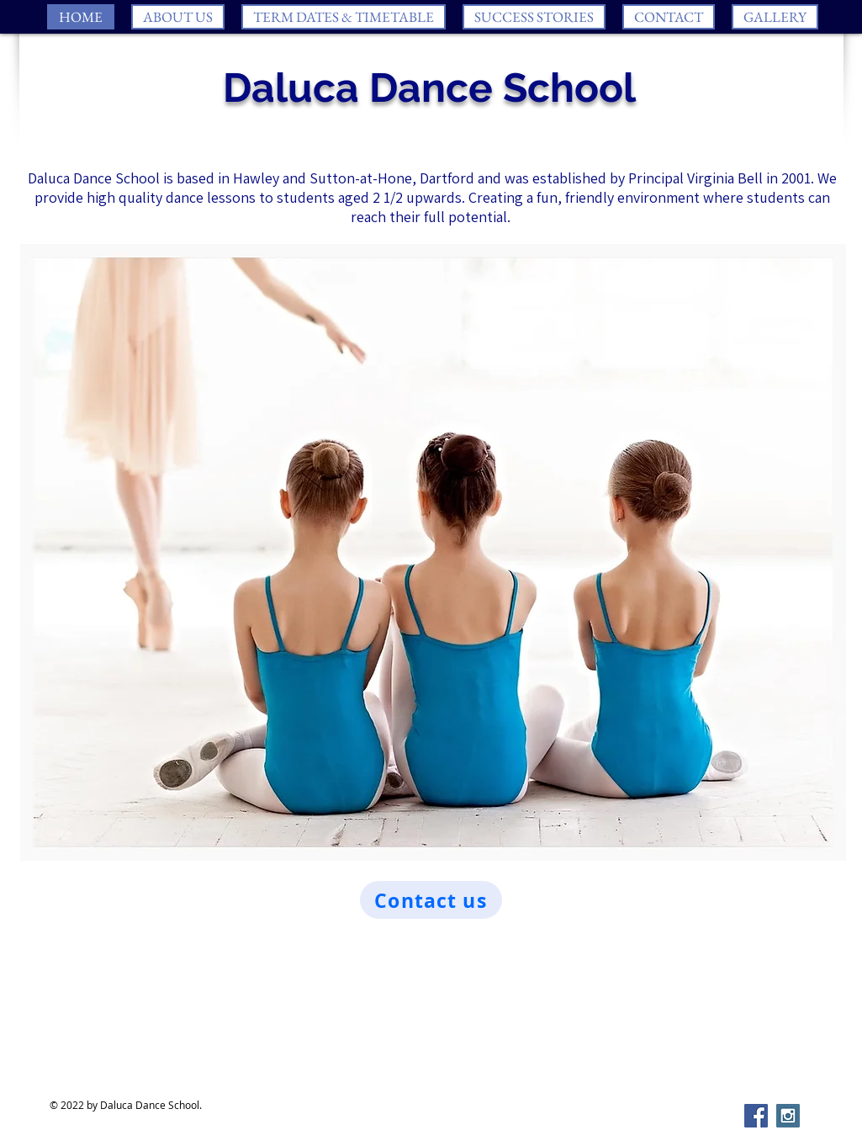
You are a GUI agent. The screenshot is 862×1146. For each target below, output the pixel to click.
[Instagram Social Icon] (788, 1115)
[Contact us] (431, 900)
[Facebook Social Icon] (756, 1115)
